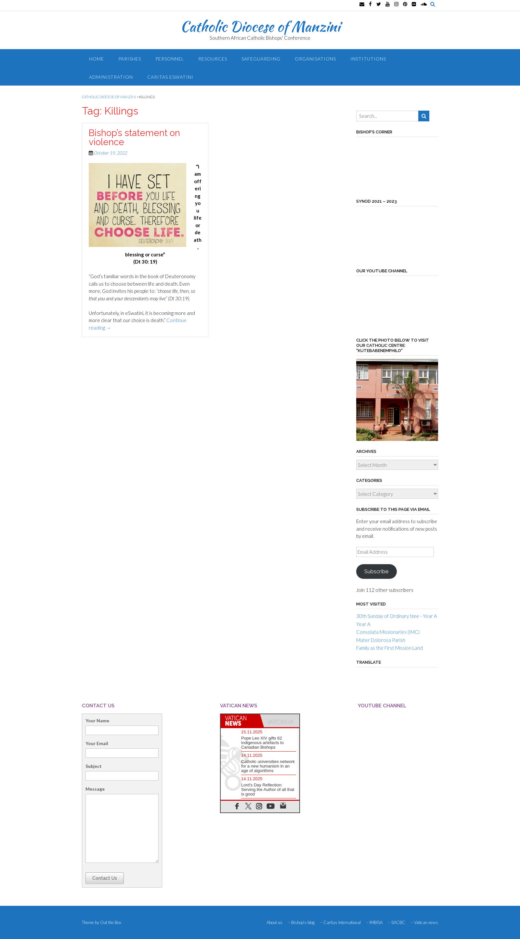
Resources (212, 58)
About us (274, 922)
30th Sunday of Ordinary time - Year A (396, 616)
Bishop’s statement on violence (134, 137)
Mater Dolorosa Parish (380, 640)
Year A (363, 624)
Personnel (169, 58)
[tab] (240, 720)
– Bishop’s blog (301, 922)
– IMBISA (374, 922)
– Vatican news (424, 922)
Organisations (315, 58)
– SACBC (396, 922)
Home (96, 58)
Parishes (129, 58)
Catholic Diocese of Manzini (260, 26)
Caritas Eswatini (170, 77)
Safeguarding (260, 58)
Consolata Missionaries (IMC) (388, 632)
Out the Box (110, 922)
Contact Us (104, 878)
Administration (111, 77)
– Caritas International (340, 922)
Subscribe (376, 571)
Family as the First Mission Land (389, 648)
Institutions (368, 58)
